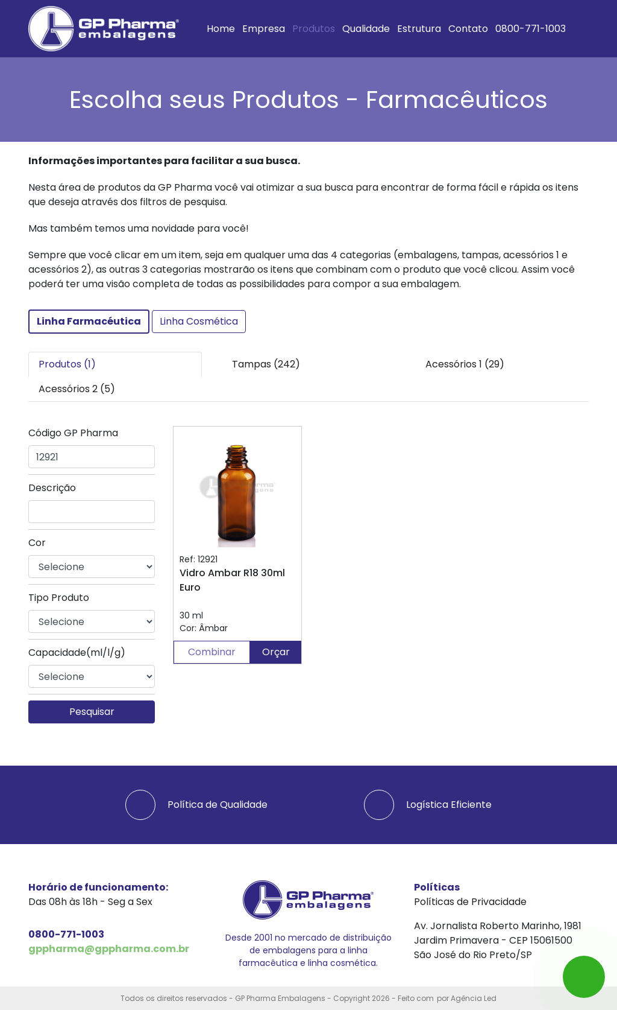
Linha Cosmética (199, 321)
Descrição (52, 488)
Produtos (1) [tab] (67, 364)
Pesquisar (91, 712)
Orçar (276, 652)
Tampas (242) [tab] (266, 364)
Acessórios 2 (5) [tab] (77, 389)
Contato (468, 29)
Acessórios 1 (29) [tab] (464, 364)
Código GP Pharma (73, 433)
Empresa (263, 29)
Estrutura (419, 29)
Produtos (313, 29)
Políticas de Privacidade (470, 902)
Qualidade (366, 29)
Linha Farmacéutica (89, 321)
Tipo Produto (58, 598)
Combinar (212, 652)
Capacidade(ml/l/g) (76, 652)
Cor (37, 543)
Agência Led (473, 998)
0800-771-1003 (530, 29)
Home (221, 29)
